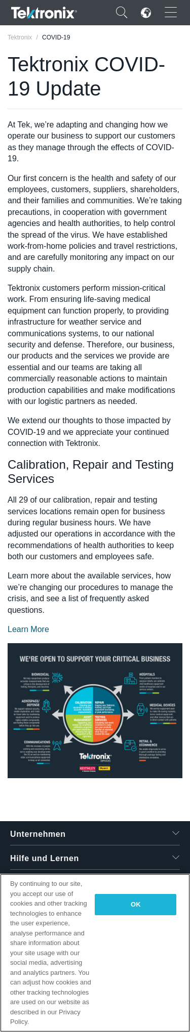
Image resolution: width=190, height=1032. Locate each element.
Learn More (28, 629)
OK (136, 904)
